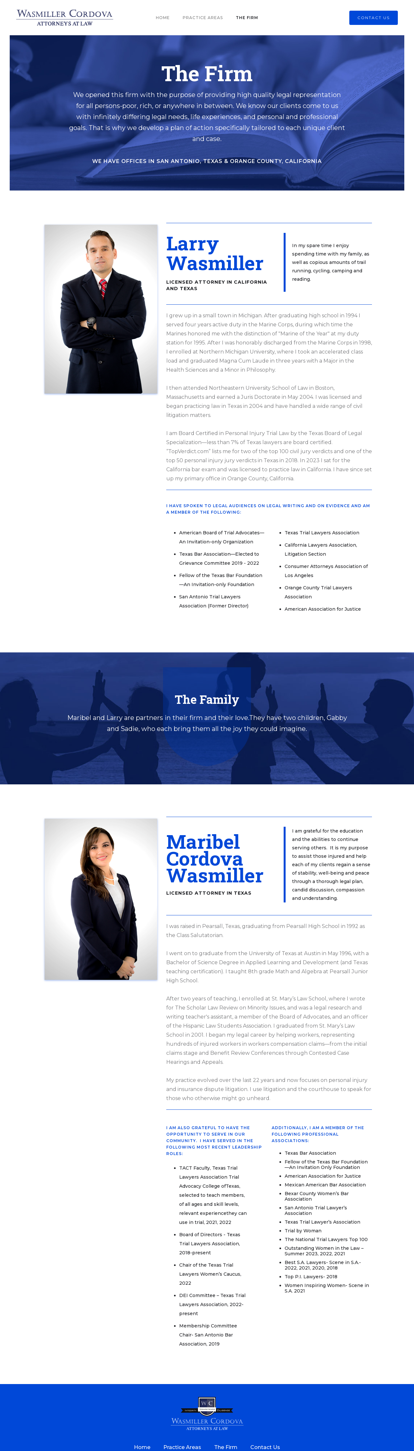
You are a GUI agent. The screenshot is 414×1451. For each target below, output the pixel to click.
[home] (64, 18)
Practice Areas (203, 17)
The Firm (247, 17)
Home (163, 17)
